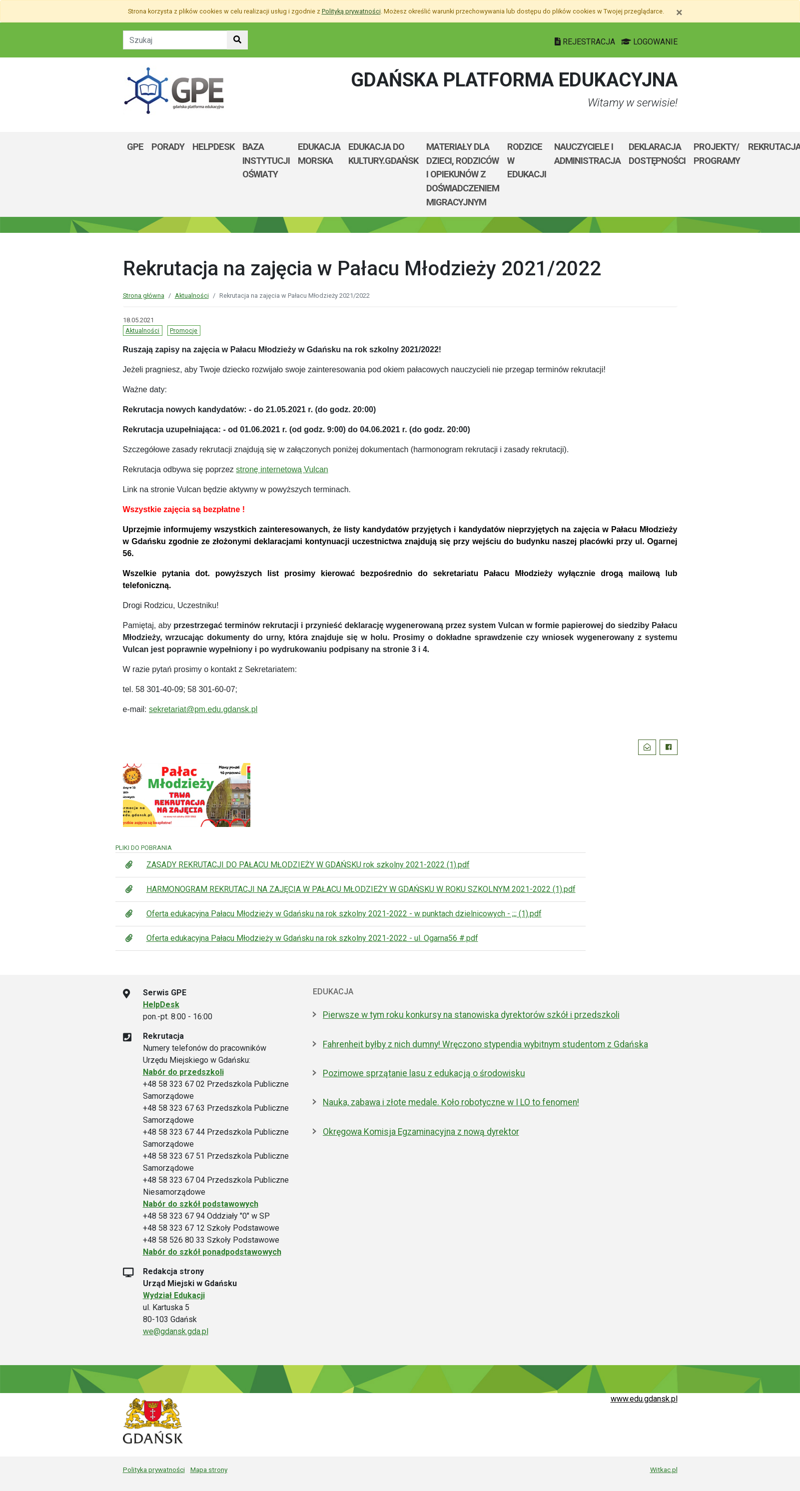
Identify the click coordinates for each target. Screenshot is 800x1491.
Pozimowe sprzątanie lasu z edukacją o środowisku (424, 1073)
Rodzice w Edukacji (526, 160)
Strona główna (143, 295)
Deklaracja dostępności (657, 153)
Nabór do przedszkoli (183, 1072)
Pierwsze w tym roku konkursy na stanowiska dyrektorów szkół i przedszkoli (471, 1015)
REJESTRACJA (586, 41)
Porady (167, 146)
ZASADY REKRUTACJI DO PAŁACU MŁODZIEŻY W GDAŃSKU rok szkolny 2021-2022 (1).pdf (308, 864)
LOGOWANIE (649, 41)
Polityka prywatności (154, 1470)
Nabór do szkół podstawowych (200, 1204)
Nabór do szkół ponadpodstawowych (212, 1252)
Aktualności (192, 295)
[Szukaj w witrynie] (237, 39)
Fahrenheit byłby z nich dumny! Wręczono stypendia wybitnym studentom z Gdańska (485, 1044)
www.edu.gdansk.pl (644, 1399)
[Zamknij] (679, 12)
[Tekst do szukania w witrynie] (175, 39)
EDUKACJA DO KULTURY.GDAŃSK (383, 153)
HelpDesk (161, 1004)
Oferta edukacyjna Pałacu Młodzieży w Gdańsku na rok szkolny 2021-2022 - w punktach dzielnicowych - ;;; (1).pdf (344, 913)
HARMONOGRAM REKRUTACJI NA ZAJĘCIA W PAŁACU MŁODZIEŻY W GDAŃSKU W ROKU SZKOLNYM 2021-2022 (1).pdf (361, 889)
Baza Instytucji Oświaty (266, 160)
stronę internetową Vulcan (282, 469)
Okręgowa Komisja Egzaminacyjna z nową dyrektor (421, 1132)
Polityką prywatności (351, 11)
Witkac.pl (664, 1470)
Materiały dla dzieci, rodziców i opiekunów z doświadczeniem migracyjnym (462, 174)
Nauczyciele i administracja (587, 153)
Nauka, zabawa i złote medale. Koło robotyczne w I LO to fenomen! (451, 1102)
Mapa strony (208, 1470)
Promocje (183, 330)
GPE (135, 146)
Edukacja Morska (319, 153)
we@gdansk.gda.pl (175, 1331)
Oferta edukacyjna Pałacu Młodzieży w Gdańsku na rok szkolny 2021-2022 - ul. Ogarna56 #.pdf (312, 938)
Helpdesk (213, 146)
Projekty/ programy (717, 153)
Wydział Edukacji (174, 1295)
